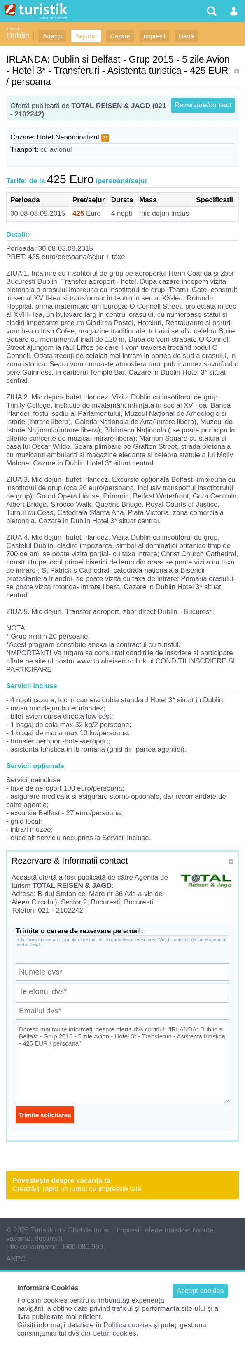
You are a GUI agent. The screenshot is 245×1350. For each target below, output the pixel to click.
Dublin (18, 35)
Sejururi (86, 36)
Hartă (186, 36)
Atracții (52, 36)
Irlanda (12, 28)
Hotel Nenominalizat (68, 137)
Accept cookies (200, 1291)
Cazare (120, 36)
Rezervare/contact (203, 105)
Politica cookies (127, 1325)
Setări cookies (114, 1333)
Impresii (155, 36)
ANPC (16, 1259)
